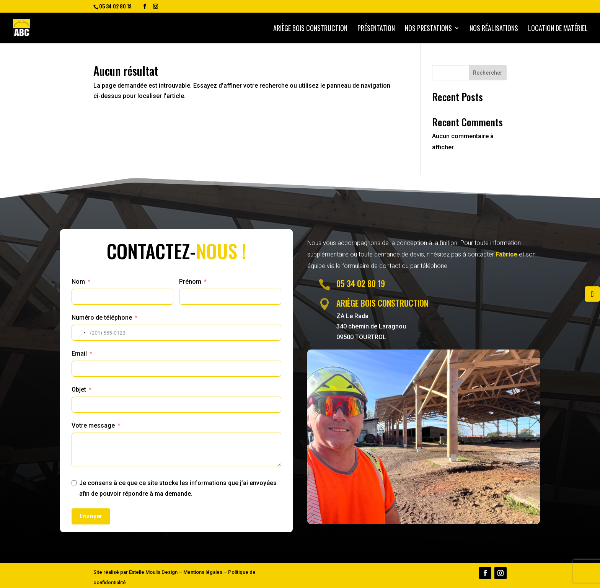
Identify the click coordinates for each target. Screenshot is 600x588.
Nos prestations (428, 29)
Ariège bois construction (310, 29)
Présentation (376, 29)
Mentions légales (202, 572)
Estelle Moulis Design (153, 572)
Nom (78, 281)
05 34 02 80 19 (360, 283)
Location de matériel (558, 29)
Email (79, 353)
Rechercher (487, 73)
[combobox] (80, 332)
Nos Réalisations (494, 29)
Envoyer (91, 516)
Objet (79, 389)
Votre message (93, 425)
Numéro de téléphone (102, 317)
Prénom (190, 281)
